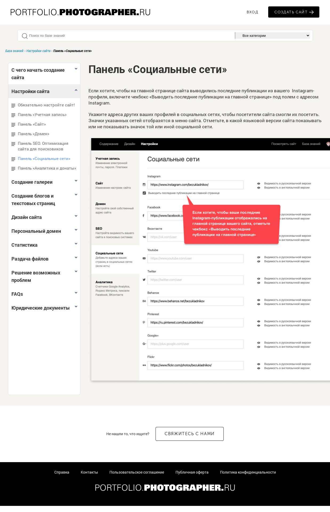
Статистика (44, 245)
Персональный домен (44, 231)
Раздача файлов (44, 258)
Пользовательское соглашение (136, 472)
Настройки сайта (38, 51)
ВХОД (253, 12)
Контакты (89, 472)
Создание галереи (44, 182)
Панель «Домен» (30, 134)
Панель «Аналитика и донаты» (43, 168)
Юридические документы (44, 308)
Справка (61, 472)
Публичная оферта (192, 472)
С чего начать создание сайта (44, 74)
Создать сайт (291, 12)
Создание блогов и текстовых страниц (44, 199)
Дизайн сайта (44, 217)
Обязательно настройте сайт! (43, 105)
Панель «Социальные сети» (40, 158)
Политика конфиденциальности (248, 472)
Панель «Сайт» (28, 124)
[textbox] (128, 35)
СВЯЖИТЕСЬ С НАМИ (190, 433)
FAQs (44, 294)
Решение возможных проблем (44, 276)
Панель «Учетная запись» (39, 114)
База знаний (14, 51)
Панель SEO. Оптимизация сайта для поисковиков (39, 146)
